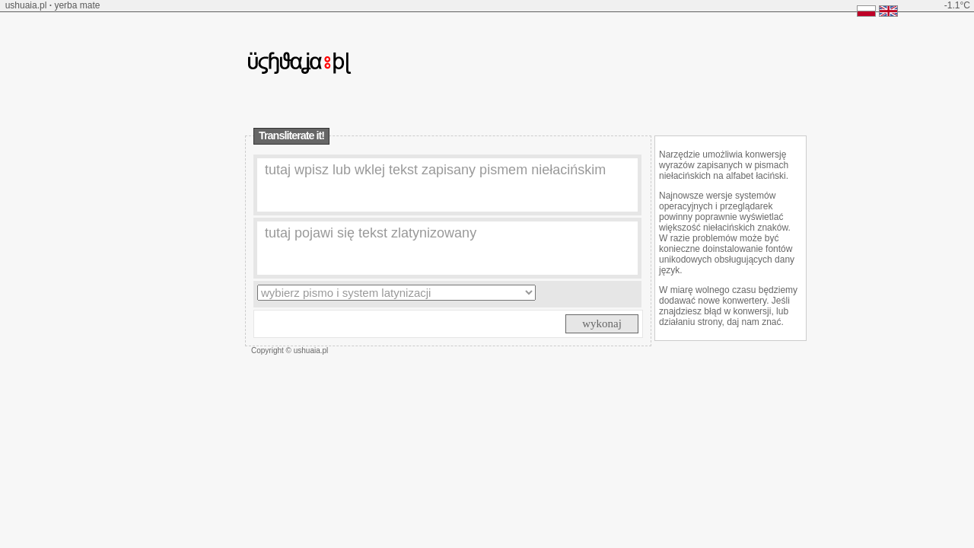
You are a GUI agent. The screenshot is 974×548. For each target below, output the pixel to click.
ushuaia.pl (26, 5)
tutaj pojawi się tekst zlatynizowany (370, 233)
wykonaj (602, 323)
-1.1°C (957, 5)
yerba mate (77, 5)
